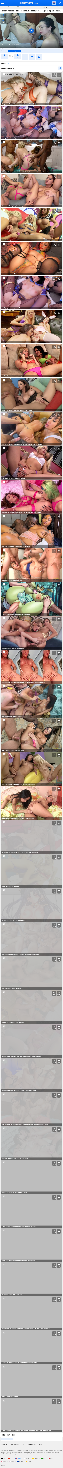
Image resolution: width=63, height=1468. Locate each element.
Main (2, 7)
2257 (40, 1444)
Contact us (4, 1444)
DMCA (24, 1444)
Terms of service (14, 1444)
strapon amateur (7, 1439)
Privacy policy (32, 1444)
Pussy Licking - (14, 51)
